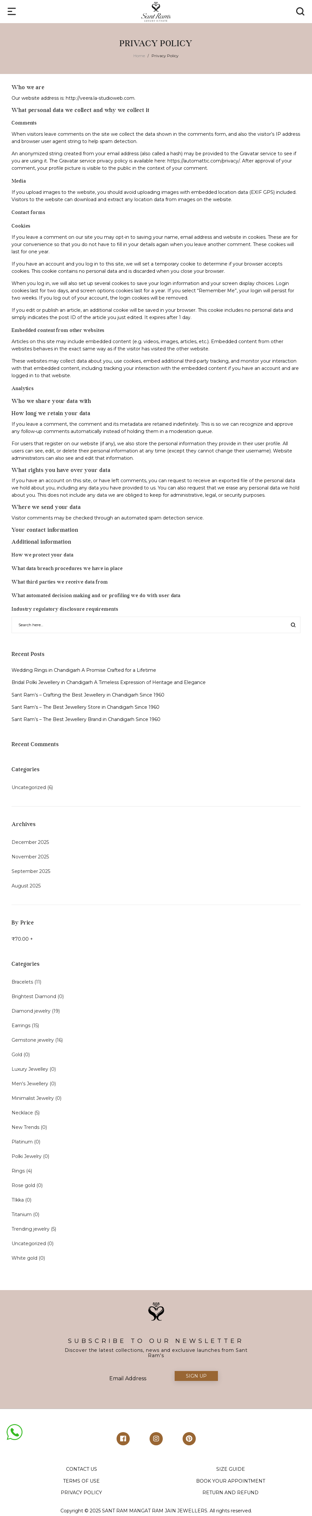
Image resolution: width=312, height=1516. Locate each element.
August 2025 (26, 886)
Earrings (21, 1026)
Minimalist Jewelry (33, 1098)
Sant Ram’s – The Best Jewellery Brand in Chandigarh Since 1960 (86, 719)
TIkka (18, 1200)
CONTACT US (81, 1469)
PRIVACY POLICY (81, 1493)
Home (139, 55)
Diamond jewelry (31, 1011)
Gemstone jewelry (33, 1040)
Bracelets (22, 982)
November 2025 (30, 857)
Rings (18, 1171)
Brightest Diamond (34, 996)
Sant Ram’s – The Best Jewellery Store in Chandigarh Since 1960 (85, 707)
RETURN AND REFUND (230, 1493)
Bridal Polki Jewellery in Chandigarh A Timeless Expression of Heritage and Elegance (109, 682)
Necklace (22, 1113)
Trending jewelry (31, 1229)
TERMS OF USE (81, 1481)
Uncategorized (29, 787)
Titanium (22, 1214)
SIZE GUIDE (230, 1469)
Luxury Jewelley (30, 1069)
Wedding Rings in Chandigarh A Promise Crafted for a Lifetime (84, 670)
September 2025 (31, 871)
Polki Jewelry (27, 1156)
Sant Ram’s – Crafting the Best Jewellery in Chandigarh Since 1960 (88, 695)
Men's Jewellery (30, 1084)
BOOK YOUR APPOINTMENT (230, 1481)
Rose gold (23, 1185)
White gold (24, 1258)
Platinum (22, 1142)
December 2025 (30, 842)
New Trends (25, 1127)
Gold (17, 1055)
